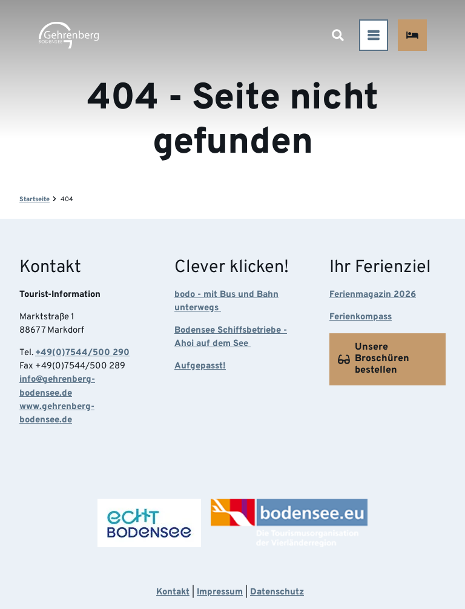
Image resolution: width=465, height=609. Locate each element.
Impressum (220, 592)
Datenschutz (277, 592)
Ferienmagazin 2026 (372, 295)
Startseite (34, 199)
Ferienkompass (360, 317)
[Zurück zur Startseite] (69, 35)
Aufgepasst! (200, 366)
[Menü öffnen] (373, 35)
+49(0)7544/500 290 (82, 353)
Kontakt (173, 592)
